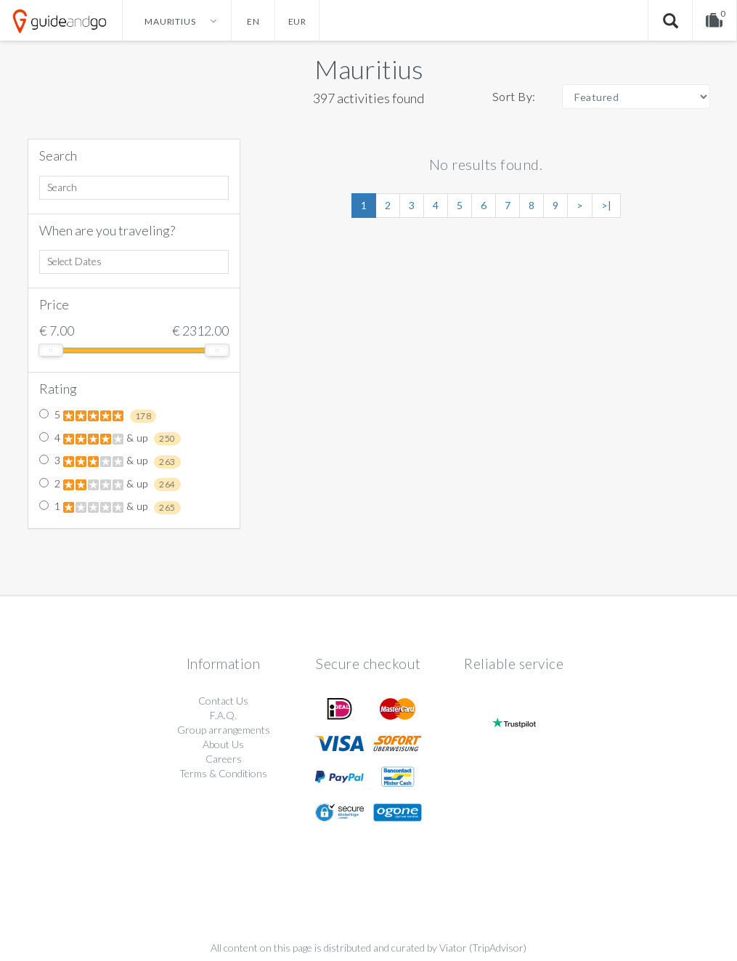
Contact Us (223, 700)
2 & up (110, 484)
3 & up (110, 461)
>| (606, 205)
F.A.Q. (223, 715)
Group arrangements (223, 729)
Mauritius (368, 69)
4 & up (110, 438)
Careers (223, 759)
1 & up (110, 507)
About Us (223, 744)
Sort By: (514, 96)
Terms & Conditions (223, 773)
